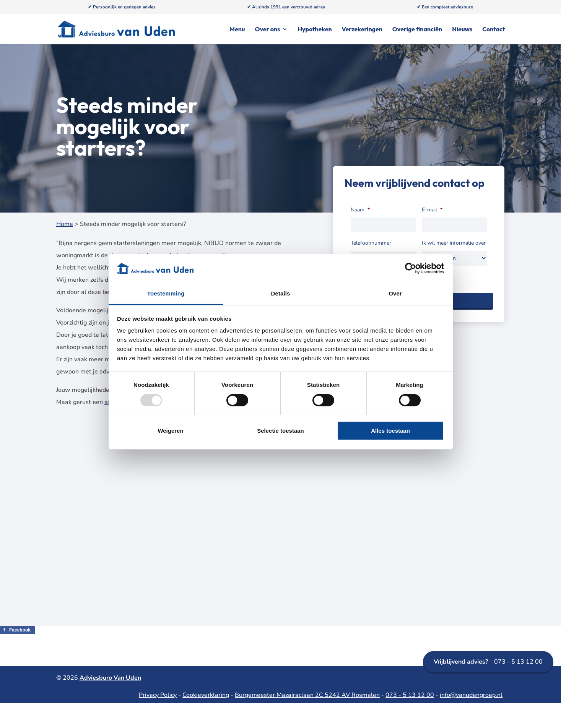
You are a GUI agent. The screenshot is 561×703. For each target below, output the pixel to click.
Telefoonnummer (371, 243)
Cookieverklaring (205, 695)
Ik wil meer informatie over (454, 243)
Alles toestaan (390, 430)
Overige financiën (417, 29)
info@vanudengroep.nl (471, 695)
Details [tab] (280, 293)
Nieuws (462, 29)
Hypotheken (315, 29)
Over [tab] (395, 293)
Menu (237, 29)
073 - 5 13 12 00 (488, 662)
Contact (493, 29)
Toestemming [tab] (166, 293)
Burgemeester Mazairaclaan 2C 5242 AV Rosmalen (307, 695)
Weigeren (170, 430)
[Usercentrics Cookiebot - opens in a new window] (410, 268)
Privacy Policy (158, 695)
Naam (360, 209)
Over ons (267, 29)
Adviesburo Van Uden (110, 678)
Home (64, 224)
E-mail (432, 209)
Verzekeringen (362, 29)
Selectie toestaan (280, 430)
